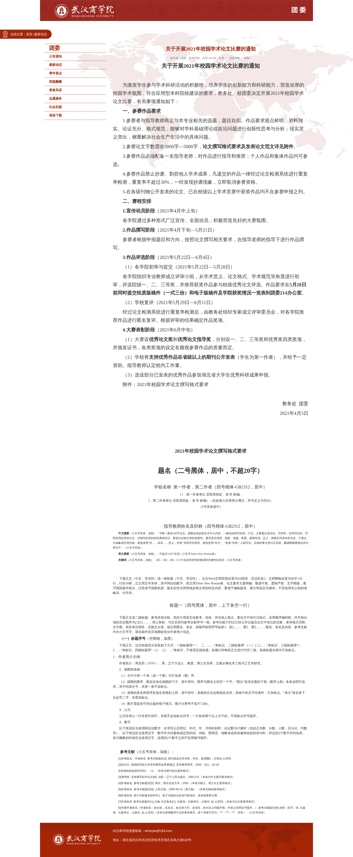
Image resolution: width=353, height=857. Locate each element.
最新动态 (40, 34)
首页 (29, 34)
